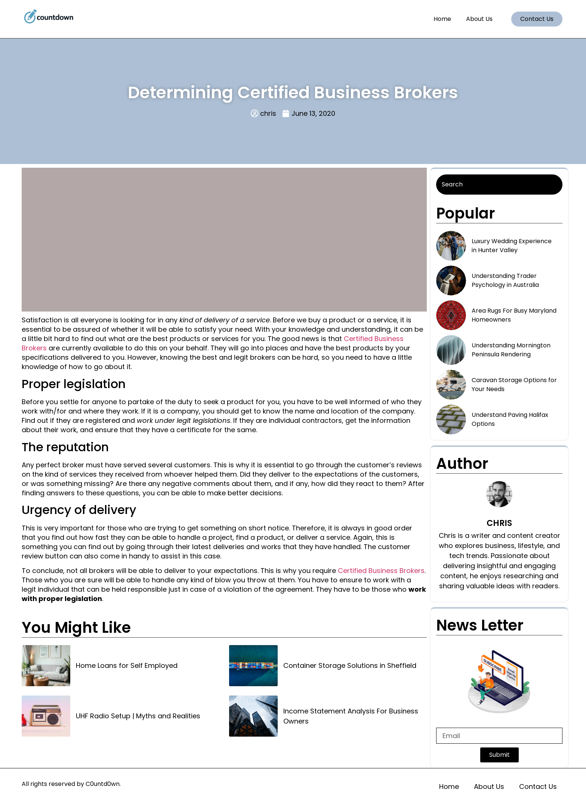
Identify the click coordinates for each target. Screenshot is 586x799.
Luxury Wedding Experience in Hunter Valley (512, 245)
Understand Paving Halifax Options (510, 419)
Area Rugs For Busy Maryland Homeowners (514, 315)
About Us (479, 19)
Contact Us (538, 786)
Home (442, 19)
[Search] (499, 184)
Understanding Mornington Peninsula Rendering (511, 350)
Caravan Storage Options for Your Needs (514, 384)
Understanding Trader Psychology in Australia (505, 280)
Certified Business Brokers (381, 570)
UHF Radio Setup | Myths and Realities (138, 716)
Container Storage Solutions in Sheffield (349, 665)
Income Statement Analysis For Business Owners (350, 716)
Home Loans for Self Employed (127, 665)
